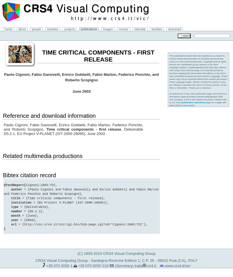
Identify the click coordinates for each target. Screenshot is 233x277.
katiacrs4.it (145, 266)
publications (89, 29)
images (108, 29)
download (174, 29)
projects (69, 29)
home (9, 29)
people (36, 29)
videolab (140, 29)
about (22, 29)
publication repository (193, 102)
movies (123, 29)
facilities (156, 29)
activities (53, 29)
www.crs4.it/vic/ (178, 266)
